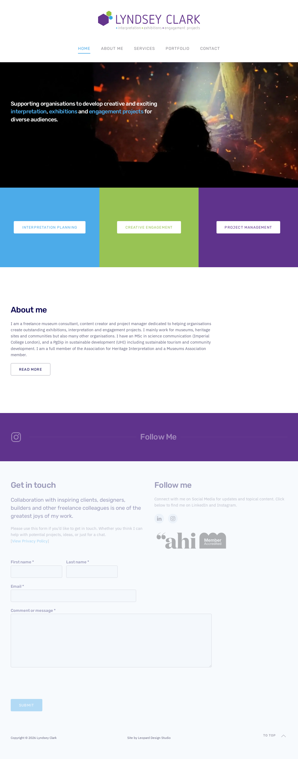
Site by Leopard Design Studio (149, 738)
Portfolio (177, 48)
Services (144, 48)
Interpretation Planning (49, 227)
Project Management (248, 227)
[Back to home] (149, 20)
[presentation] (51, 683)
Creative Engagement (149, 227)
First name (22, 562)
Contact (210, 48)
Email (17, 586)
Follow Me (158, 437)
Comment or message (33, 610)
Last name (77, 562)
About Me (112, 48)
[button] (283, 736)
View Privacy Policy (30, 541)
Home (84, 48)
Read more (30, 369)
